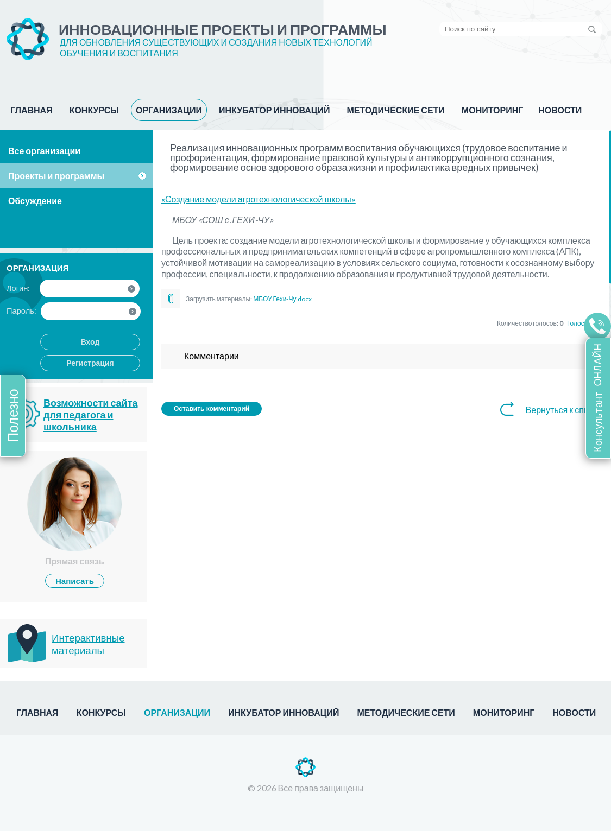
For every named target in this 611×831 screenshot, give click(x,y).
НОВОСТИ (560, 110)
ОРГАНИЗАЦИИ (169, 110)
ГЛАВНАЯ (31, 110)
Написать (74, 581)
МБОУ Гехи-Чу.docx (282, 299)
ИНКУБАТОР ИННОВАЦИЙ (274, 110)
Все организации (44, 150)
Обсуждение (35, 200)
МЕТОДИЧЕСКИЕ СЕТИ (395, 110)
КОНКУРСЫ (94, 110)
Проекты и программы (56, 175)
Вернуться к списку (563, 409)
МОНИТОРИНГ (492, 110)
